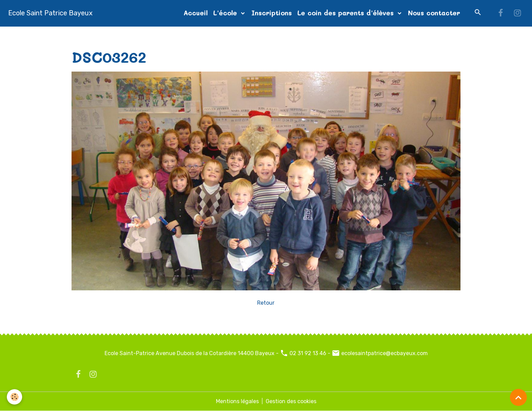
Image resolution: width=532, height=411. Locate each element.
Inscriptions (271, 13)
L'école (226, 13)
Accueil (196, 13)
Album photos (116, 34)
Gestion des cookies (291, 401)
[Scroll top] (518, 397)
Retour (266, 303)
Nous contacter (434, 13)
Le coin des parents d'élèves (346, 13)
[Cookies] (14, 397)
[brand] (50, 13)
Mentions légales (237, 401)
